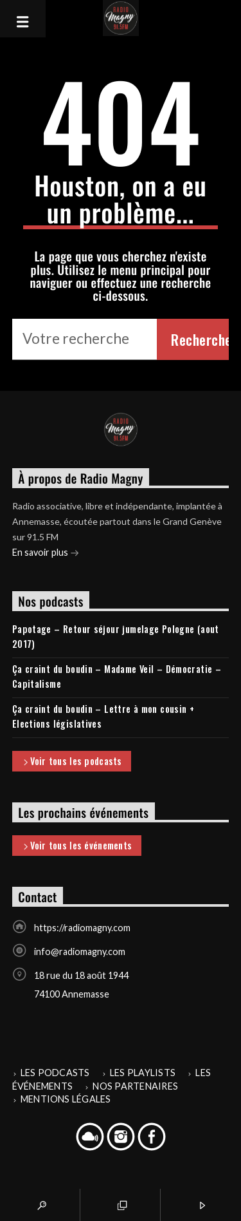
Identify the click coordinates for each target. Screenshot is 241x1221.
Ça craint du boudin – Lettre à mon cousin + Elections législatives (103, 716)
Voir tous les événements (76, 846)
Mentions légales (66, 1098)
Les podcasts (55, 1072)
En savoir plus (45, 553)
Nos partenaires (135, 1086)
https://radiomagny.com (82, 927)
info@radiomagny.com (79, 951)
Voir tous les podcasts (71, 762)
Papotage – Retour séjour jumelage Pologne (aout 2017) (115, 636)
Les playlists (142, 1072)
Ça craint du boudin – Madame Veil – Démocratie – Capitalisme (116, 676)
